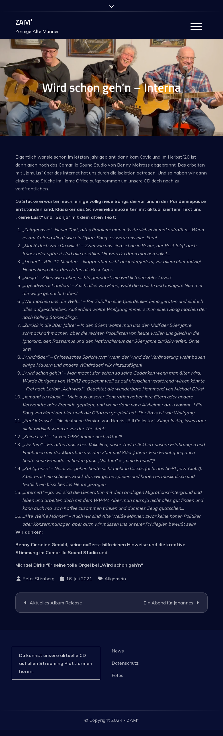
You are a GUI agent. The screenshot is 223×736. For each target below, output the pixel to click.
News (118, 651)
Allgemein (115, 578)
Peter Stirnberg (38, 578)
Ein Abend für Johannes (168, 603)
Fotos (117, 675)
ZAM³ (23, 22)
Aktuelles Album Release (56, 603)
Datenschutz (125, 663)
